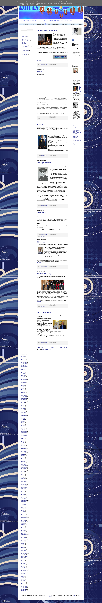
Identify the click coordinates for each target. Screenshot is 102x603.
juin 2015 (22, 543)
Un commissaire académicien (47, 30)
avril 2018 (23, 494)
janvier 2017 (23, 516)
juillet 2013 (23, 576)
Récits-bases (24, 45)
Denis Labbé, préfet (44, 312)
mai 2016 (22, 527)
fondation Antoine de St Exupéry (77, 133)
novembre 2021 (24, 432)
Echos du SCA (42, 213)
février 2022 (23, 428)
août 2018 (23, 488)
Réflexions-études (25, 50)
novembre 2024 (24, 381)
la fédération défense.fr (75, 137)
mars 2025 (23, 375)
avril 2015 (23, 546)
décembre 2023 (24, 396)
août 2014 (23, 557)
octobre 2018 (23, 485)
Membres (33, 24)
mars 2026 (23, 358)
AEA (74, 123)
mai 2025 (22, 372)
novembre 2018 (24, 484)
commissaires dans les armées (76, 131)
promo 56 (75, 141)
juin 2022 (22, 422)
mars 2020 (23, 461)
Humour (23, 42)
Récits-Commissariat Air (26, 47)
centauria (74, 595)
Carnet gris (24, 37)
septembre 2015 (24, 538)
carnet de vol (43, 118)
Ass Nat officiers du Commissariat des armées (76, 127)
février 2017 (23, 514)
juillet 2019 (23, 472)
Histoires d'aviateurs (77, 135)
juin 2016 (22, 526)
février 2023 (23, 411)
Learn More (79, 3)
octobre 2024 (23, 382)
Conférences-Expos (25, 40)
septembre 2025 (24, 366)
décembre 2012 (24, 586)
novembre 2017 (24, 501)
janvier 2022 (23, 429)
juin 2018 (22, 491)
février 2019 (23, 480)
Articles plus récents (41, 347)
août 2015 (23, 540)
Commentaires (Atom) (46, 349)
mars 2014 (23, 564)
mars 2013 (23, 582)
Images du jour (64, 24)
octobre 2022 (23, 416)
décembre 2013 (24, 569)
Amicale (48, 24)
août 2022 (23, 419)
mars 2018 (23, 495)
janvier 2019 (23, 481)
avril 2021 (23, 442)
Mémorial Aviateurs (76, 139)
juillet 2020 (23, 455)
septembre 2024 (24, 383)
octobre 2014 (23, 554)
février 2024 (23, 393)
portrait (39, 72)
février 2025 (23, 376)
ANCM (74, 125)
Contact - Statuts (40, 24)
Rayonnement (24, 43)
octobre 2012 (23, 589)
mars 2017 (23, 513)
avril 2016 (23, 528)
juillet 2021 (23, 438)
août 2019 (23, 471)
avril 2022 (23, 425)
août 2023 (23, 402)
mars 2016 (23, 530)
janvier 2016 (23, 533)
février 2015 (23, 549)
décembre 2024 (24, 379)
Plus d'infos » (39, 60)
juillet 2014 (23, 559)
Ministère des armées (77, 140)
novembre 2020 (24, 449)
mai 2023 (22, 406)
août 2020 (23, 454)
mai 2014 (22, 561)
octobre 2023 (23, 399)
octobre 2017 (23, 503)
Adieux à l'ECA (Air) (44, 274)
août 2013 (23, 574)
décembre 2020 (24, 448)
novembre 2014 (24, 553)
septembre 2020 (24, 452)
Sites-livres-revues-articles (27, 51)
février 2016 (23, 531)
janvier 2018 (23, 498)
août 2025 (23, 368)
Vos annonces (24, 54)
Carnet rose (24, 39)
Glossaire (80, 24)
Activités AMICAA (44, 157)
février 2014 (23, 566)
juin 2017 (22, 508)
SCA (74, 143)
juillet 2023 (23, 403)
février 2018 (23, 497)
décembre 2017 (24, 500)
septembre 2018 (24, 487)
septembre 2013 (24, 573)
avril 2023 (23, 408)
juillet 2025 (23, 369)
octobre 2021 (23, 434)
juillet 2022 (23, 421)
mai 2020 (22, 458)
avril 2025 (23, 373)
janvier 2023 (23, 412)
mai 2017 (22, 510)
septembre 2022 (24, 418)
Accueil (52, 347)
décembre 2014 (24, 551)
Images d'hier (73, 24)
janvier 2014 (23, 567)
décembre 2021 (24, 431)
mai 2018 (22, 493)
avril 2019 (23, 477)
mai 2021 (22, 441)
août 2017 (23, 505)
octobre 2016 (23, 520)
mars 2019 (23, 478)
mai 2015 (22, 544)
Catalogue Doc (55, 24)
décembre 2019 (24, 465)
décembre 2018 (24, 482)
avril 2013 (23, 580)
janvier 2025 (23, 378)
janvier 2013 (23, 584)
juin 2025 (22, 370)
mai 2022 (22, 424)
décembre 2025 (24, 362)
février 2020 (23, 462)
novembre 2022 (24, 415)
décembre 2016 (24, 517)
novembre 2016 (24, 518)
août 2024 (23, 385)
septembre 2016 (24, 521)
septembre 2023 (24, 401)
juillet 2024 (23, 386)
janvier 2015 (23, 550)
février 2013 (23, 583)
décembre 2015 (24, 534)
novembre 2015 (24, 536)
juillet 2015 (23, 541)
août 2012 (23, 592)
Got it (84, 3)
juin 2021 (22, 439)
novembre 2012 (24, 587)
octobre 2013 (23, 572)
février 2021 (23, 445)
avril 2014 (23, 563)
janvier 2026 (23, 360)
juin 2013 (22, 577)
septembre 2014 (24, 556)
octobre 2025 (23, 365)
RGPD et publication (24, 24)
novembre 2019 (24, 467)
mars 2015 (23, 547)
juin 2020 (22, 457)
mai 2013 (22, 579)
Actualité (40, 124)
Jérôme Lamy (42, 242)
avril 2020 (23, 460)
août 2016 (23, 523)
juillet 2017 (23, 507)
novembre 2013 (24, 570)
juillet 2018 (23, 490)
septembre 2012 (24, 590)
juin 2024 (22, 388)
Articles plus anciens (63, 347)
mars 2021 (23, 444)
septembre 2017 (24, 504)
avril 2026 (23, 356)
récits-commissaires (25, 46)
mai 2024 (22, 389)
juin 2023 (22, 405)
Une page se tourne (44, 163)
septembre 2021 (24, 435)
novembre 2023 (24, 398)
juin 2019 (22, 474)
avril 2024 (23, 391)
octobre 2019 (23, 468)
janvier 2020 (23, 464)
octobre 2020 (23, 451)
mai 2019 (22, 475)
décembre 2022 (24, 414)
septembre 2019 (24, 470)
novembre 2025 (24, 363)
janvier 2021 (23, 447)
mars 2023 (23, 409)
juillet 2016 (23, 524)
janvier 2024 (23, 395)
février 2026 (23, 359)
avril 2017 (23, 511)
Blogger (50, 596)
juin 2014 (22, 560)
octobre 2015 (23, 537)
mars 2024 (23, 392)
